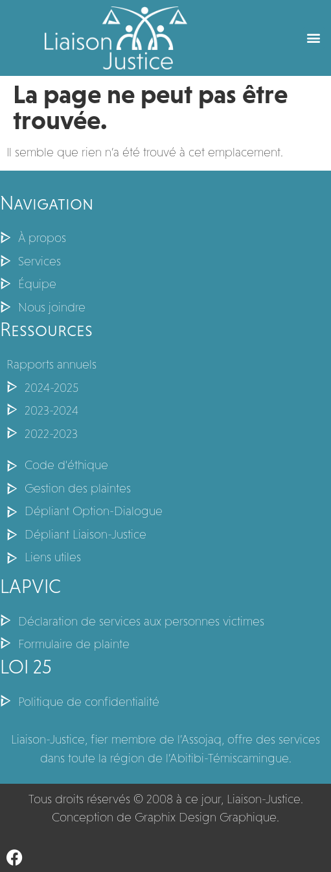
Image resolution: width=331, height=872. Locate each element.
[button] (314, 38)
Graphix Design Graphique (206, 817)
